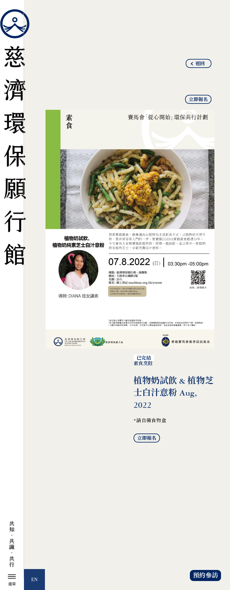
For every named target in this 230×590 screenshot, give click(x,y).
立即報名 (198, 99)
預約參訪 (205, 575)
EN (34, 579)
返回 (200, 63)
